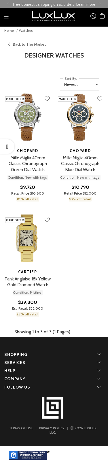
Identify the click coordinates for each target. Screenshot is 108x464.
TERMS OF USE (21, 428)
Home (9, 30)
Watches (26, 30)
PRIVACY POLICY (52, 428)
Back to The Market (27, 44)
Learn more (85, 4)
